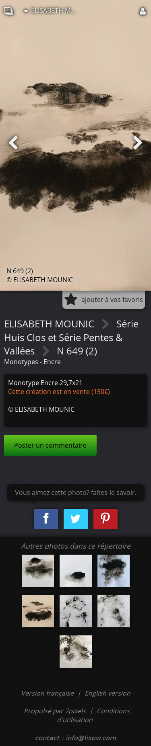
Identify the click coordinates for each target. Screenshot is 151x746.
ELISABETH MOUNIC (52, 10)
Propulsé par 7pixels (55, 710)
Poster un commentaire (50, 445)
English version (107, 693)
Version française (48, 693)
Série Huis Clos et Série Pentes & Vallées (71, 337)
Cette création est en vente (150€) (59, 391)
